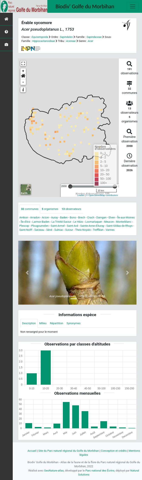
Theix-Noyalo (83, 229)
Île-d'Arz (25, 221)
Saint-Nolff (25, 229)
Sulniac (58, 229)
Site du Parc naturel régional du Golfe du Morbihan (68, 450)
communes (29, 209)
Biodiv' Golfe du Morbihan (85, 6)
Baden (64, 217)
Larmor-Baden (40, 221)
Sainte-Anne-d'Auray (92, 225)
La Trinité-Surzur (61, 221)
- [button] (23, 82)
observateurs (71, 209)
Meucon (109, 221)
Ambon (23, 217)
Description (29, 323)
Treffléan (98, 229)
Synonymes (74, 323)
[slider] (70, 186)
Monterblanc (123, 221)
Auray (54, 217)
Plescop (24, 225)
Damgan (101, 217)
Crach (90, 217)
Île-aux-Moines (126, 217)
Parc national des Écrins (99, 470)
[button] (23, 76)
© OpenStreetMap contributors (102, 195)
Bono (73, 217)
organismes (50, 209)
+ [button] (23, 71)
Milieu (42, 323)
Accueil (31, 450)
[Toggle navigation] (133, 6)
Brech (81, 217)
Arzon (45, 217)
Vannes (109, 229)
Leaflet (80, 195)
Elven (111, 217)
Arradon (35, 217)
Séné (49, 229)
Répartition (56, 323)
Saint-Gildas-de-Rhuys (119, 225)
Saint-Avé (72, 225)
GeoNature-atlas (54, 470)
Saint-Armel (58, 225)
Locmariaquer (93, 221)
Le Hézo (78, 221)
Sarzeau (39, 229)
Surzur (69, 229)
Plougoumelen (40, 225)
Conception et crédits (114, 450)
